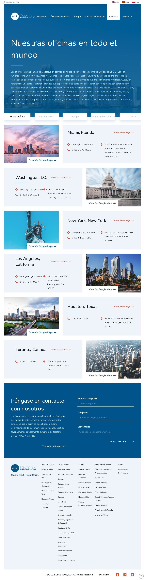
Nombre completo (105, 401)
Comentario (105, 429)
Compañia (105, 415)
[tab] (17, 116)
